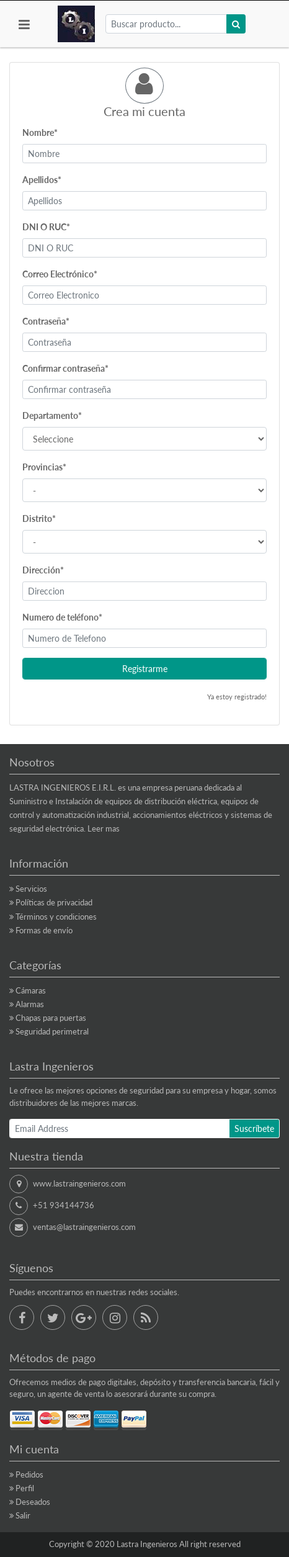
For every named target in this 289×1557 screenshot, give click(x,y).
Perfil (25, 1488)
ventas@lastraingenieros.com (84, 1227)
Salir (23, 1515)
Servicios (31, 889)
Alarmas (30, 1004)
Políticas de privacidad (54, 902)
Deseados (33, 1502)
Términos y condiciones (56, 917)
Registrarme (144, 668)
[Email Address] (119, 1128)
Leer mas (103, 828)
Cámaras (31, 990)
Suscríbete (254, 1128)
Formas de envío (44, 930)
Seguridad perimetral (52, 1031)
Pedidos (29, 1474)
